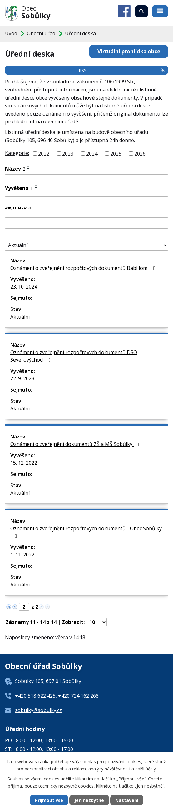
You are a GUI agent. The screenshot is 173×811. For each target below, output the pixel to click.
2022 (43, 153)
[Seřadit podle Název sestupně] (28, 168)
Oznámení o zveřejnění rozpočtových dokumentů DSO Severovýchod (73, 356)
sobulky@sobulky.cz (38, 710)
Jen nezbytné (89, 800)
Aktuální (20, 316)
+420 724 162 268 (78, 695)
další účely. (146, 768)
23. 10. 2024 (23, 286)
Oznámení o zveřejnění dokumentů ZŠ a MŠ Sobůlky (76, 444)
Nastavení (126, 800)
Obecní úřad (41, 33)
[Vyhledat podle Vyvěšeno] (86, 202)
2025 (115, 153)
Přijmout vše (49, 800)
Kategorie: (17, 153)
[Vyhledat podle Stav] (86, 245)
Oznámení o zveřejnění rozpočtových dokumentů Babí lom (83, 268)
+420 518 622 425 (35, 695)
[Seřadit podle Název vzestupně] (28, 166)
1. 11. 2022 (22, 554)
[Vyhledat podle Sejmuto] (86, 223)
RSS (122, 70)
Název (15, 168)
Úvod (11, 33)
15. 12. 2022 (23, 462)
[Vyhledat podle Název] (86, 179)
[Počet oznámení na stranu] (97, 622)
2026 (140, 153)
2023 (67, 153)
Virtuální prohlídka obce (128, 51)
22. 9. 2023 (22, 378)
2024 (91, 153)
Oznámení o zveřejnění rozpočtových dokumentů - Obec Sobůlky (86, 532)
